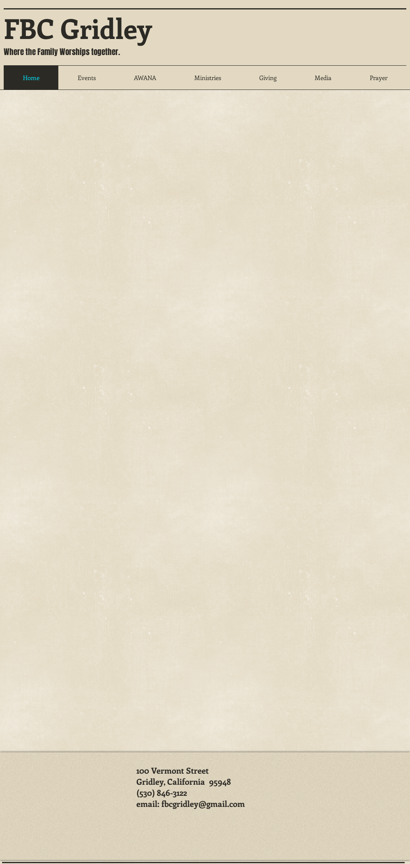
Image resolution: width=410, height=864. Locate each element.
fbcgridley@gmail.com (203, 803)
